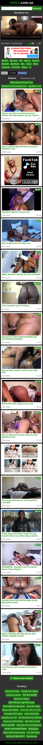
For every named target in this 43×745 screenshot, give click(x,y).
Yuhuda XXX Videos (29, 691)
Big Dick (5, 64)
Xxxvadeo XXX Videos (13, 714)
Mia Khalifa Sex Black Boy (14, 706)
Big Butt (36, 61)
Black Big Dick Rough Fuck (21, 82)
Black (35, 64)
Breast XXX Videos (10, 710)
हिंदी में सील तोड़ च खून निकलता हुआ (21, 703)
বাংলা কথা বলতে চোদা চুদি (30, 710)
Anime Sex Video (32, 714)
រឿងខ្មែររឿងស (33, 729)
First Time (16, 67)
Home (8, 743)
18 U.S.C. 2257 (31, 743)
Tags (14, 743)
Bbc (22, 64)
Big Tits (5, 61)
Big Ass (27, 61)
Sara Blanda (32, 736)
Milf (20, 61)
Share (4, 73)
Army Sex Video (33, 706)
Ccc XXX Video (33, 733)
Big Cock (13, 61)
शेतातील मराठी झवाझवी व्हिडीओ (15, 729)
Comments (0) (27, 78)
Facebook (22, 73)
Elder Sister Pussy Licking (14, 733)
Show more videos (21, 678)
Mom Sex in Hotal (32, 721)
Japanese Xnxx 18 (9, 717)
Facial (28, 64)
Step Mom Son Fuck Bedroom (29, 725)
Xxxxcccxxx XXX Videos (13, 721)
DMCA (20, 743)
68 (31, 44)
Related (12, 78)
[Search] (16, 8)
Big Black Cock (35, 86)
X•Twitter (12, 73)
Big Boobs (15, 64)
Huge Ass (6, 67)
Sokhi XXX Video (12, 691)
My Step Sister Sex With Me (30, 717)
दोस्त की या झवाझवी (30, 695)
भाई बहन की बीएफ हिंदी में (15, 736)
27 (38, 44)
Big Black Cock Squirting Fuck (14, 86)
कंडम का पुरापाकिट (8, 725)
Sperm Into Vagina (21, 699)
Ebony (24, 67)
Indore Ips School (13, 695)
